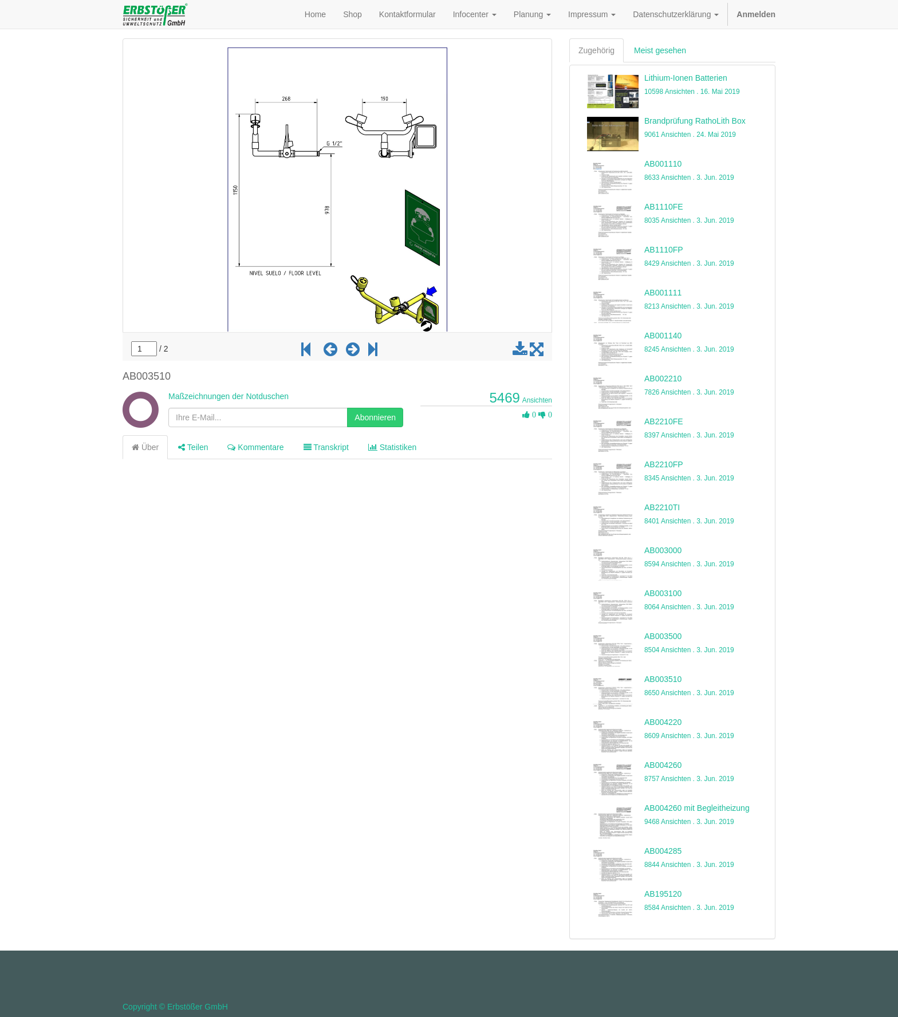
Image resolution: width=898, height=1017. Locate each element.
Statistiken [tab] (392, 447)
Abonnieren (375, 417)
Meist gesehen (660, 50)
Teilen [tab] (193, 447)
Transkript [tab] (326, 447)
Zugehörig (596, 50)
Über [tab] (145, 447)
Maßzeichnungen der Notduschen (228, 396)
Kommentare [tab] (255, 447)
